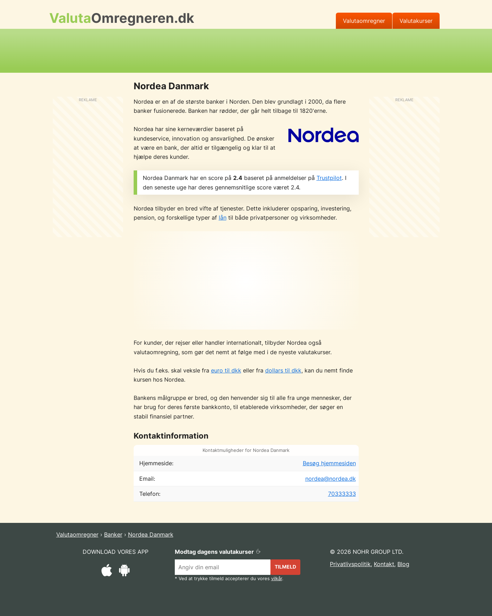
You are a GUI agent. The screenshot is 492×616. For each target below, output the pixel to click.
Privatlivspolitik (350, 564)
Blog (403, 564)
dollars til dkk (283, 370)
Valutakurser (416, 20)
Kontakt (384, 564)
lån (222, 217)
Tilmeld (285, 567)
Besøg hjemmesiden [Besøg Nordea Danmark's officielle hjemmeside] (329, 463)
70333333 (342, 493)
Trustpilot (329, 177)
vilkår (276, 578)
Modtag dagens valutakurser (218, 551)
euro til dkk (226, 370)
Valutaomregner (364, 20)
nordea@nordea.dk (330, 478)
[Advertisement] (246, 49)
